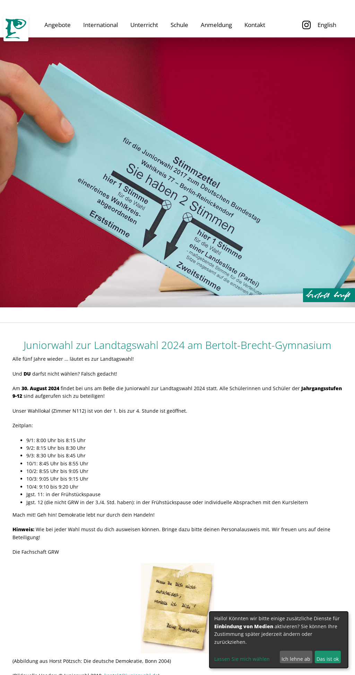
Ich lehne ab (296, 659)
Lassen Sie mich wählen (242, 659)
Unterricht (144, 25)
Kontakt (254, 25)
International (100, 25)
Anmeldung (216, 25)
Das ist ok (328, 659)
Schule (179, 25)
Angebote (57, 25)
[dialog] (278, 640)
